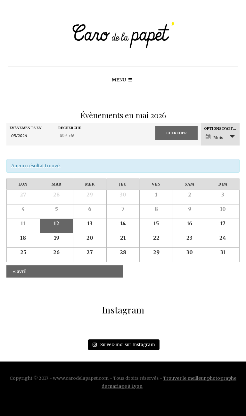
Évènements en (26, 128)
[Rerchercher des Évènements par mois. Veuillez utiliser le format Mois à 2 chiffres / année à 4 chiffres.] (31, 136)
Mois (214, 137)
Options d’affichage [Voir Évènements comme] (222, 128)
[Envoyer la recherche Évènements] (176, 133)
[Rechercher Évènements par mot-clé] (87, 136)
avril (20, 271)
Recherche (69, 128)
